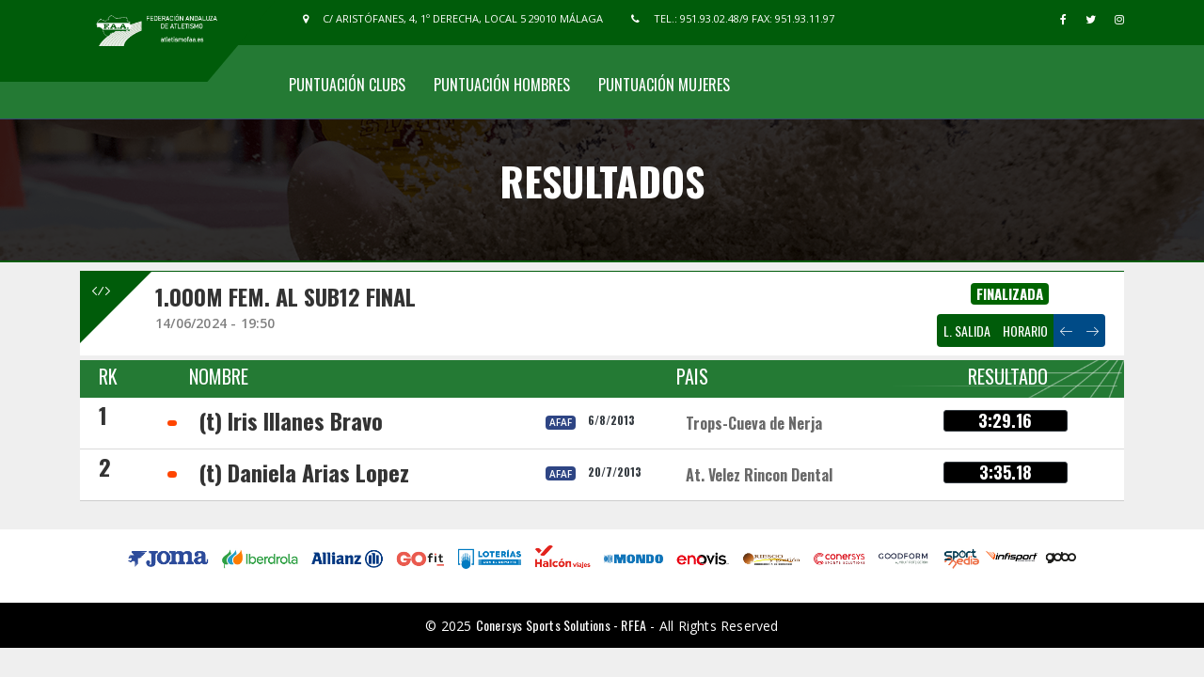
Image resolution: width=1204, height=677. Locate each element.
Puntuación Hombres (502, 84)
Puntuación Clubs (347, 84)
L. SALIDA (966, 330)
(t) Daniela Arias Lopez (303, 472)
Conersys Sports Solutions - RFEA (561, 625)
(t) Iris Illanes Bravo (290, 420)
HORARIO (1025, 330)
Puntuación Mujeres (664, 84)
